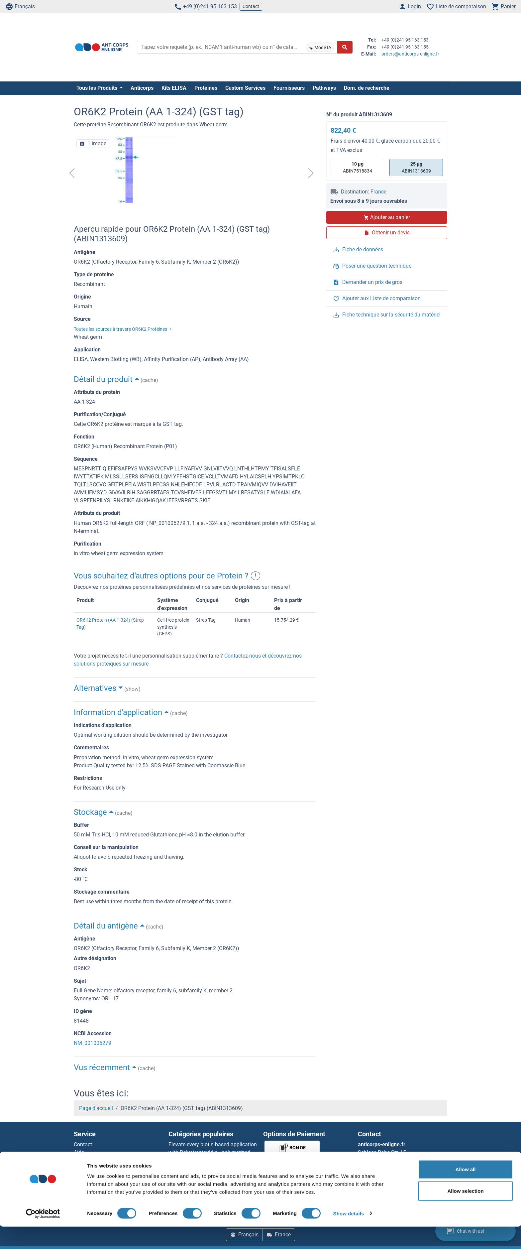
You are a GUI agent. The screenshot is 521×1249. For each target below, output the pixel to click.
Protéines (205, 88)
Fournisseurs (289, 88)
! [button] (255, 576)
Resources (86, 1168)
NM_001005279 (92, 1043)
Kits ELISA (173, 88)
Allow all (466, 1191)
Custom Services (245, 88)
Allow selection (465, 1213)
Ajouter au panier (387, 217)
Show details (348, 1236)
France (378, 191)
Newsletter (86, 1160)
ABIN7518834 (357, 167)
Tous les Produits (97, 88)
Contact (251, 6)
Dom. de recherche (366, 88)
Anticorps (142, 88)
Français (20, 7)
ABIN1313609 (416, 167)
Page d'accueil (96, 1108)
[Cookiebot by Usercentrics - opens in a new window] (43, 1236)
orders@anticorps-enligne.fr (410, 54)
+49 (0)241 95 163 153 (205, 7)
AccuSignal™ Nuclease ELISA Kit (206, 1168)
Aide (79, 1152)
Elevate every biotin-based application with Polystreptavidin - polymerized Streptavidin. (212, 1152)
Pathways (324, 88)
